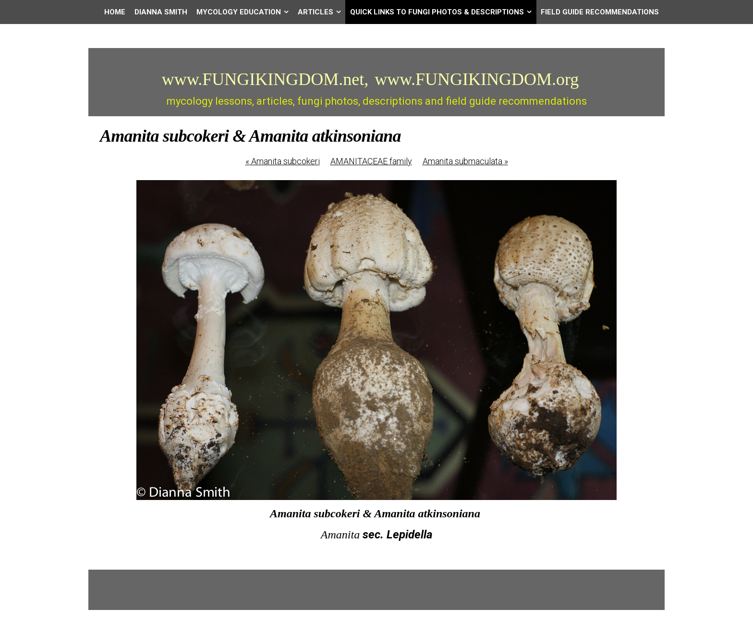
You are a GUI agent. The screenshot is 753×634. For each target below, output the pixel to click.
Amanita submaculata (465, 161)
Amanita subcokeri (282, 161)
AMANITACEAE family (371, 161)
